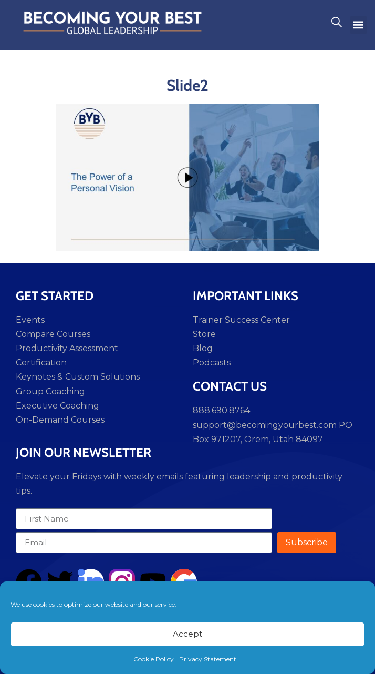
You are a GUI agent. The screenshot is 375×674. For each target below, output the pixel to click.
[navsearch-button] (336, 24)
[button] (358, 25)
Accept (187, 634)
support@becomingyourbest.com (265, 425)
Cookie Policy (153, 659)
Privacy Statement (207, 659)
